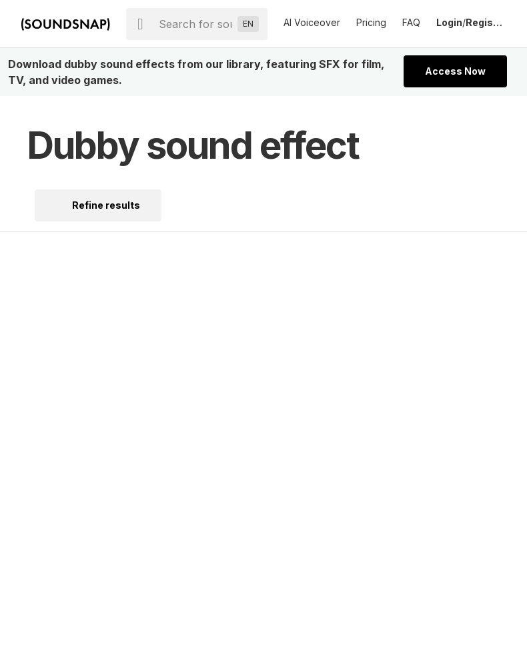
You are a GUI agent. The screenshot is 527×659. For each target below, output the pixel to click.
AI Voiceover (312, 22)
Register (486, 22)
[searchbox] (195, 24)
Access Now (455, 71)
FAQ (411, 22)
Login (449, 22)
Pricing (371, 22)
